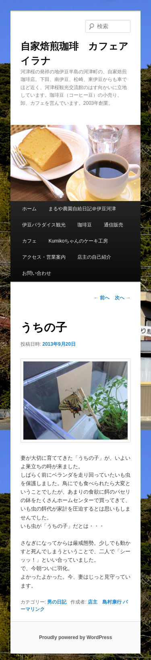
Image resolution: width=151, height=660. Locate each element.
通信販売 (113, 225)
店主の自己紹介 (94, 257)
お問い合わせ (36, 273)
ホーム (29, 209)
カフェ (29, 241)
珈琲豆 (84, 225)
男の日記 (56, 602)
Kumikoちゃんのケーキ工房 (78, 241)
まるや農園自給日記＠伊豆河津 (82, 209)
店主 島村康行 (105, 602)
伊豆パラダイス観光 (44, 225)
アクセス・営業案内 (44, 257)
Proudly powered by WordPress (75, 637)
